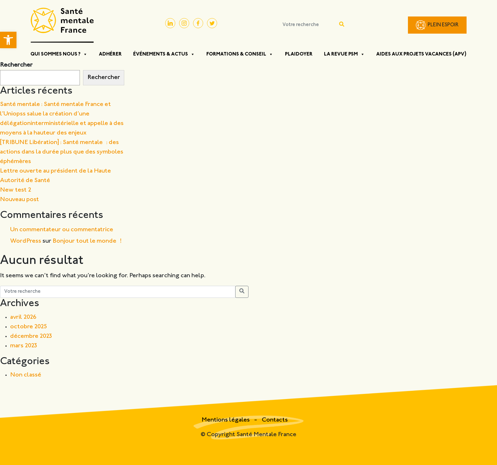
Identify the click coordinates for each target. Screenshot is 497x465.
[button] (8, 40)
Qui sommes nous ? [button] (58, 54)
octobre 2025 (28, 327)
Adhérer (110, 54)
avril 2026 (23, 317)
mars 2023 (23, 346)
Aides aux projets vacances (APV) (421, 54)
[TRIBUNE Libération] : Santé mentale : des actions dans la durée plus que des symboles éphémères (61, 152)
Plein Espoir (443, 25)
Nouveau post (19, 199)
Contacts (275, 420)
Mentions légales (226, 420)
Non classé (25, 375)
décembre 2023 (31, 336)
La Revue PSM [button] (344, 54)
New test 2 (15, 190)
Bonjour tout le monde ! (87, 241)
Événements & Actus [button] (164, 54)
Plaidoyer (299, 54)
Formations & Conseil (239, 54)
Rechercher (16, 65)
